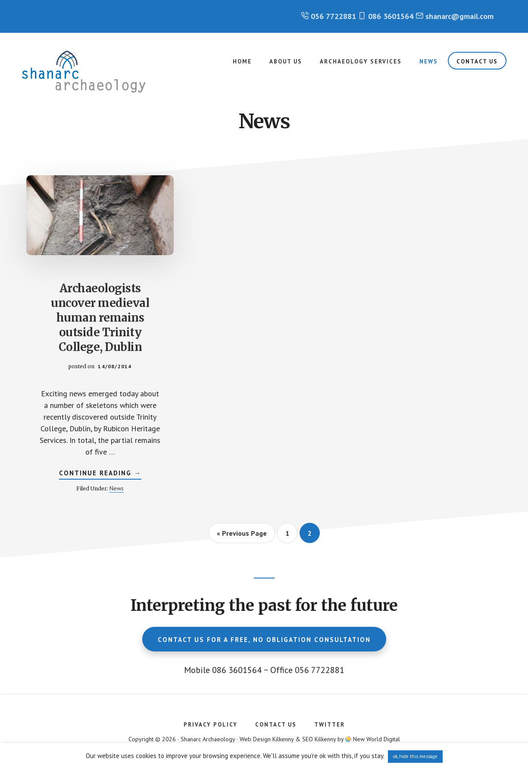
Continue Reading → (100, 474)
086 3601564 (390, 16)
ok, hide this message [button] (415, 756)
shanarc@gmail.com (459, 16)
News (116, 488)
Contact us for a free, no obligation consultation (264, 639)
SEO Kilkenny (319, 739)
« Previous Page (242, 535)
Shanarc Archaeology (86, 71)
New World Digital (376, 739)
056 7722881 (333, 16)
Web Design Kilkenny (267, 739)
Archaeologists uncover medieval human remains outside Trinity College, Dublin (100, 317)
